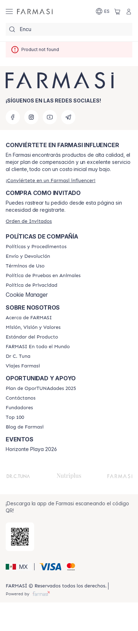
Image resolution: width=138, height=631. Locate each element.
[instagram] (31, 117)
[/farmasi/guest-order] (29, 221)
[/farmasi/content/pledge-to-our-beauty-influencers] (18, 356)
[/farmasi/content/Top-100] (15, 417)
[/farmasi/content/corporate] (38, 347)
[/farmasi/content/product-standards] (32, 337)
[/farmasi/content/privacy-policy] (31, 285)
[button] (19, 566)
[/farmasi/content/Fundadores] (19, 408)
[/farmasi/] (35, 11)
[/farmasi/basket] (117, 11)
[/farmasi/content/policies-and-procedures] (36, 247)
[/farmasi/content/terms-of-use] (25, 266)
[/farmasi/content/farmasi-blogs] (25, 427)
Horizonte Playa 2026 (31, 449)
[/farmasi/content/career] (23, 366)
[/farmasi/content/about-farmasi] (29, 318)
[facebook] (13, 117)
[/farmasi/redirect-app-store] (20, 536)
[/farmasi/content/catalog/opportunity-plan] (41, 388)
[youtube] (50, 117)
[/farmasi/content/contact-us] (21, 398)
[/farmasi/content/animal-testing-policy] (43, 276)
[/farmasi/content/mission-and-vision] (33, 327)
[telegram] (68, 117)
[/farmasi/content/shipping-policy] (28, 256)
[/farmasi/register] (50, 180)
